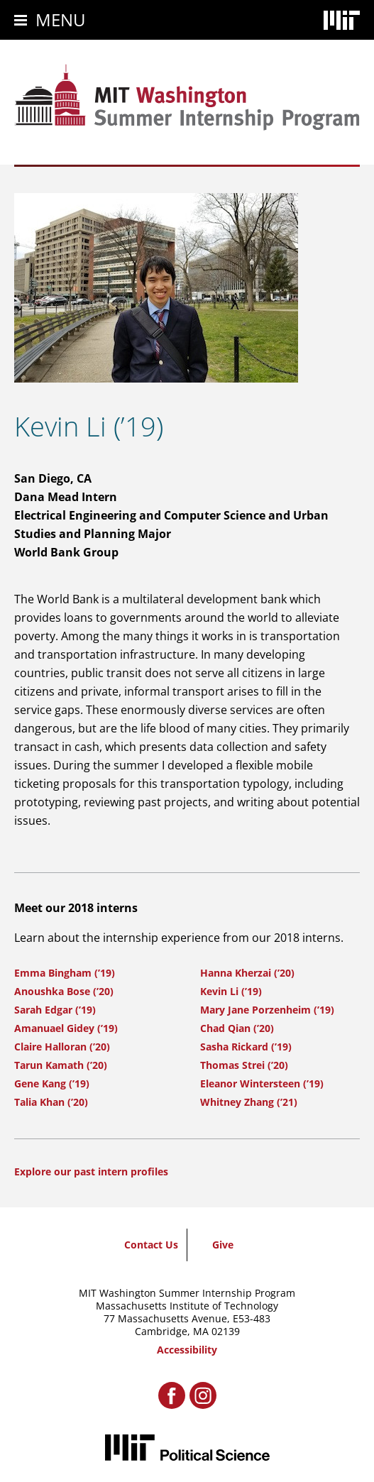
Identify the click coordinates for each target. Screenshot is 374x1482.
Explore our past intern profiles (91, 1171)
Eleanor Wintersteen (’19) (262, 1083)
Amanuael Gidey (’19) (66, 1028)
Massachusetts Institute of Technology (187, 1305)
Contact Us (151, 1244)
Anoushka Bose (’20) (64, 991)
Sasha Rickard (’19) (246, 1046)
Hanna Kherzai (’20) (247, 972)
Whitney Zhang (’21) (248, 1102)
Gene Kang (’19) (51, 1083)
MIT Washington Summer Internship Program (187, 1293)
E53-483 (251, 1318)
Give (222, 1244)
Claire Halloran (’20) (62, 1046)
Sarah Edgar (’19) (55, 1009)
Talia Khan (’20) (51, 1102)
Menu (60, 19)
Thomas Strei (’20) (244, 1065)
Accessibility (187, 1349)
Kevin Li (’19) (231, 991)
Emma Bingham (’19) (64, 972)
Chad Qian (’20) (237, 1028)
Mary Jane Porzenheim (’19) (267, 1009)
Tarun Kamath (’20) (60, 1065)
